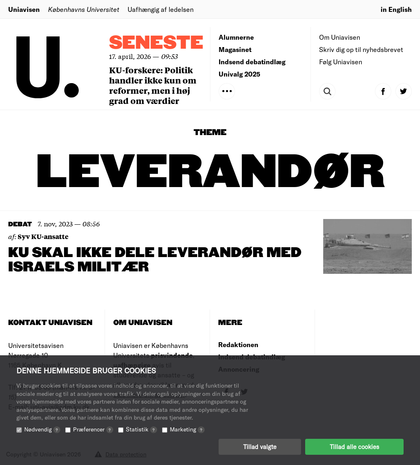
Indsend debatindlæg (252, 61)
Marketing (187, 429)
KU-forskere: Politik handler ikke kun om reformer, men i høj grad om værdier (152, 85)
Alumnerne (236, 37)
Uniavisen (24, 9)
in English (396, 9)
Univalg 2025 (239, 74)
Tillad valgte (259, 446)
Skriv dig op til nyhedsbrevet (361, 49)
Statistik (141, 429)
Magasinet (235, 49)
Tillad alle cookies (354, 446)
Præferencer (93, 429)
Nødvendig (42, 429)
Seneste (156, 43)
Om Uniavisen (339, 37)
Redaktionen (238, 344)
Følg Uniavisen (340, 61)
